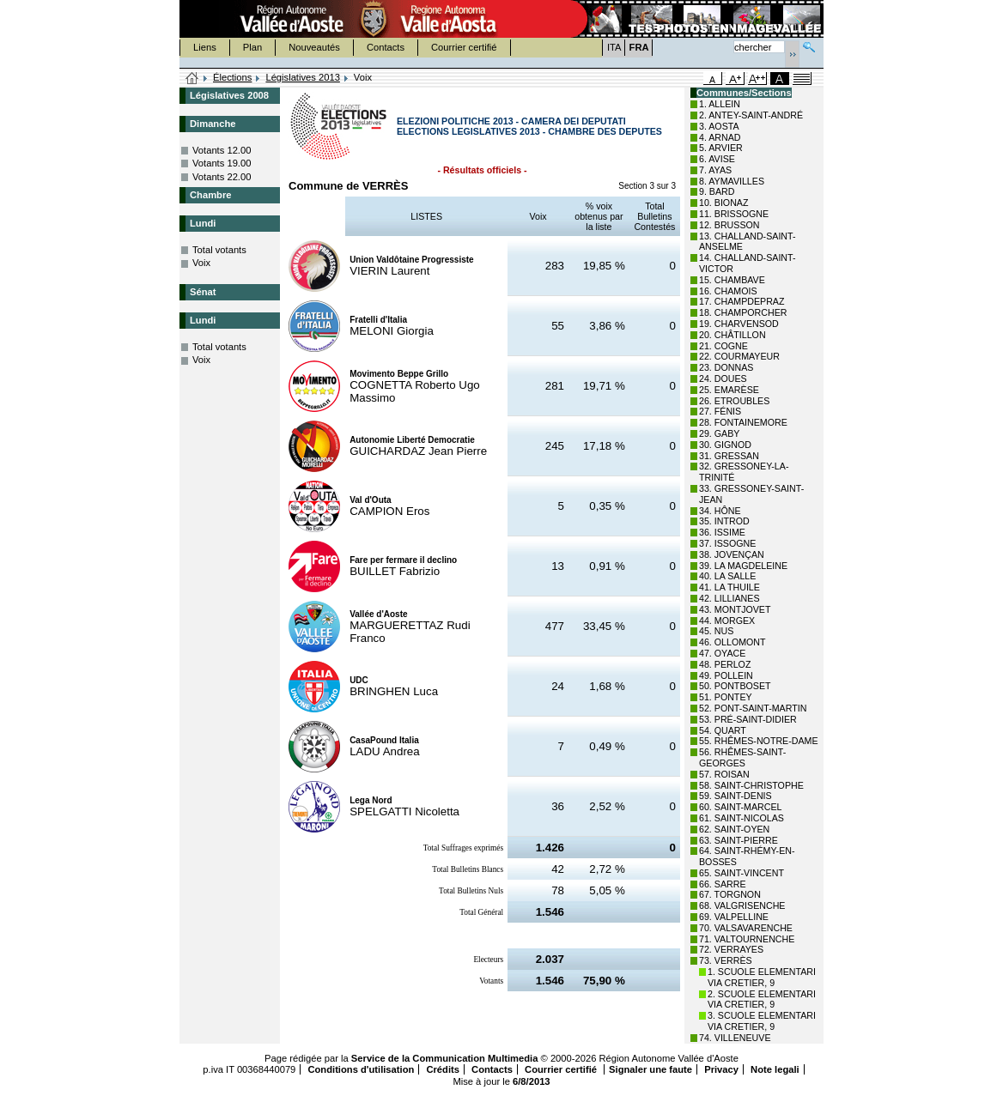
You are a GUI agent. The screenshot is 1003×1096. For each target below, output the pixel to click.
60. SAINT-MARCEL (740, 807)
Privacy (721, 1069)
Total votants (219, 250)
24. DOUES (723, 378)
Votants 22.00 (221, 177)
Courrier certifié (463, 47)
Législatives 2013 (302, 77)
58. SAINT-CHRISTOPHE (751, 785)
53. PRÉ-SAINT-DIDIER (748, 719)
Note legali (775, 1069)
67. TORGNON (730, 894)
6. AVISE (717, 159)
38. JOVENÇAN (731, 554)
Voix (201, 262)
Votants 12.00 (221, 150)
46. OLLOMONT (732, 642)
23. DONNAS (726, 367)
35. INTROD (724, 521)
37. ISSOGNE (727, 543)
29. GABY (719, 433)
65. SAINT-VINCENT (741, 873)
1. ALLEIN (719, 104)
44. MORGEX (727, 620)
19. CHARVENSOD (739, 323)
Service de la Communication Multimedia (444, 1058)
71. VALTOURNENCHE (746, 939)
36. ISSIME (722, 532)
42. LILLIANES (729, 598)
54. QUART (722, 730)
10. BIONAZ (723, 202)
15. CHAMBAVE (732, 280)
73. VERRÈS (725, 960)
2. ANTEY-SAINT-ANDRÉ (751, 115)
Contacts (385, 47)
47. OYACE (722, 653)
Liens (204, 47)
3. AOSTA (719, 126)
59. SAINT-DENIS (735, 795)
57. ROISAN (724, 774)
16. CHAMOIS (728, 291)
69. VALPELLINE (734, 916)
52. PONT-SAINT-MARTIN (752, 708)
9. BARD (716, 191)
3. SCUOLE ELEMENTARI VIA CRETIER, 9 (762, 1021)
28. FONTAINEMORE (743, 422)
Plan (252, 47)
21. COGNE (723, 346)
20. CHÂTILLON (732, 335)
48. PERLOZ (725, 664)
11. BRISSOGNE (734, 214)
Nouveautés (314, 47)
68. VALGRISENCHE (742, 905)
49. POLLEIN (726, 675)
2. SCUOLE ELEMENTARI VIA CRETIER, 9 (762, 999)
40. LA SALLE (727, 576)
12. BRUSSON (729, 225)
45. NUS (716, 631)
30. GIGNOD (725, 444)
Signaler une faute (650, 1069)
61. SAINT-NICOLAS (741, 818)
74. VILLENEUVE (735, 1037)
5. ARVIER (721, 147)
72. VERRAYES (731, 949)
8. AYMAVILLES (731, 181)
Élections (232, 77)
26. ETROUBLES (734, 401)
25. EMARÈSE (729, 390)
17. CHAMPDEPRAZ (741, 301)
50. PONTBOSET (735, 686)
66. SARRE (722, 884)
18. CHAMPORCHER (743, 312)
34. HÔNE (720, 511)
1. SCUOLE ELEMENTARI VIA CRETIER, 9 (762, 977)
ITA (614, 47)
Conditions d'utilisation (360, 1069)
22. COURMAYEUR (739, 356)
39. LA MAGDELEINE (743, 565)
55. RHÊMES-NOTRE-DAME (758, 741)
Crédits (442, 1069)
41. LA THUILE (729, 587)
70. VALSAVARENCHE (746, 928)
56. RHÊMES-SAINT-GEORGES (742, 757)
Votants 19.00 (221, 163)
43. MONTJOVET (735, 609)
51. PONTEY (725, 697)
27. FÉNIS (720, 411)
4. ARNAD (720, 137)
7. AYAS (715, 170)
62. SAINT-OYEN (734, 829)
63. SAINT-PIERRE (738, 840)
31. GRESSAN (729, 456)
